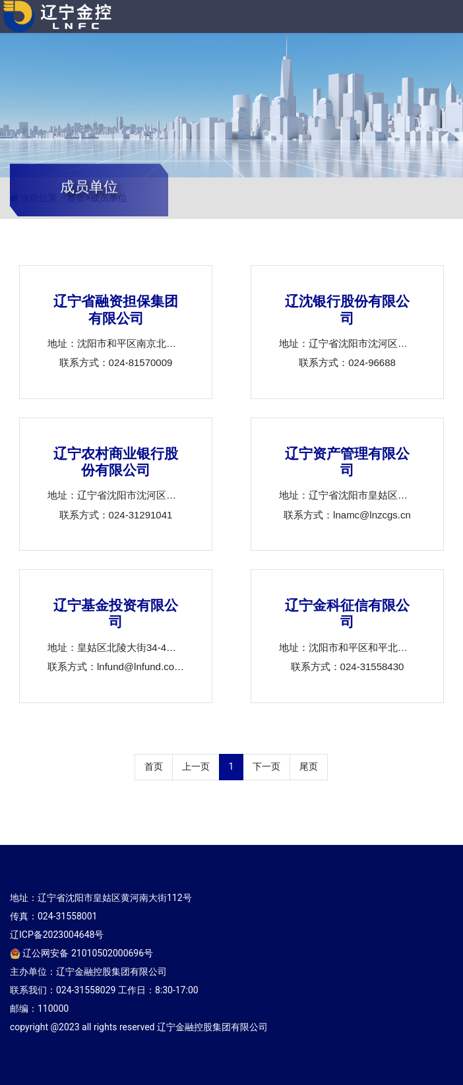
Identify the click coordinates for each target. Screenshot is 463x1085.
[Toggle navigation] (440, 18)
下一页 (266, 766)
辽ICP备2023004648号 (57, 934)
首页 (153, 766)
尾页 (308, 766)
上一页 (196, 766)
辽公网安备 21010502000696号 (81, 953)
